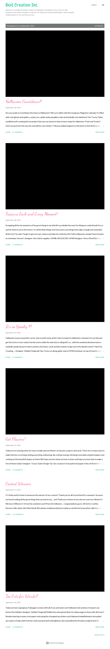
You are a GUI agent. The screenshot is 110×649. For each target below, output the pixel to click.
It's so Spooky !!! (19, 326)
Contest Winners (18, 483)
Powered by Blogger (55, 643)
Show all (99, 26)
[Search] (94, 5)
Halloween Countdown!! (24, 101)
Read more (99, 132)
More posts (99, 635)
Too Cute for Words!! (22, 596)
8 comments (17, 132)
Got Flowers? (16, 439)
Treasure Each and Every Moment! (32, 213)
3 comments (17, 627)
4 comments (17, 245)
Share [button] (8, 132)
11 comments (18, 514)
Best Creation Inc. (22, 5)
